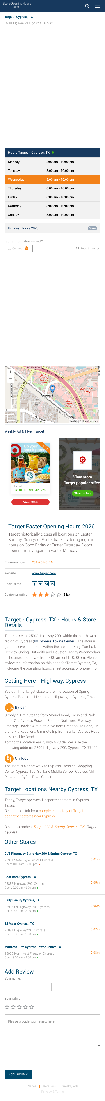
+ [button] (10, 372)
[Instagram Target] (46, 584)
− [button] (10, 379)
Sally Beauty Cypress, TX (22, 900)
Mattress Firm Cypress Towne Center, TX (33, 947)
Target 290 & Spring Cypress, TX (58, 827)
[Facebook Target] (34, 584)
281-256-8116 (42, 562)
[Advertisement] (52, 90)
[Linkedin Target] (52, 584)
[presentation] (39, 1061)
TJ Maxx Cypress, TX (19, 923)
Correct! (18, 248)
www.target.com (44, 573)
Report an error (87, 248)
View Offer (30, 502)
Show (92, 228)
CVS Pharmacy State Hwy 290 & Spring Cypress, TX (41, 853)
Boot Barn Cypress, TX (20, 877)
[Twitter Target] (40, 584)
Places (31, 1086)
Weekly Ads (70, 1086)
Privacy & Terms (52, 1091)
